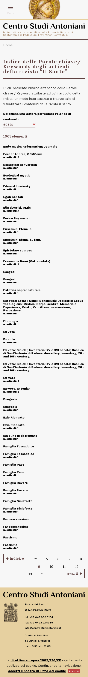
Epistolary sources (17, 250)
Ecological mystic (16, 175)
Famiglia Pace (13, 464)
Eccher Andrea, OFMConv (22, 154)
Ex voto (9, 331)
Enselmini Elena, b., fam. (22, 239)
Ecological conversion (20, 164)
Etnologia (10, 321)
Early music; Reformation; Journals (30, 146)
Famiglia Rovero (15, 482)
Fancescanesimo (16, 519)
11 (64, 566)
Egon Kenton (13, 197)
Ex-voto (9, 378)
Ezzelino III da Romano (20, 435)
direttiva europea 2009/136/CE (36, 660)
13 (30, 574)
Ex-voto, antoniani (17, 388)
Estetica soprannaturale (22, 290)
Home (8, 45)
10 (51, 566)
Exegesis (10, 399)
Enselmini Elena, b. (17, 229)
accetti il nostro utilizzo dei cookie (37, 671)
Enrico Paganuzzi (16, 218)
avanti (72, 573)
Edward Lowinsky (16, 186)
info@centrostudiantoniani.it (43, 627)
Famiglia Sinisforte (17, 501)
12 (77, 566)
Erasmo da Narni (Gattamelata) (26, 261)
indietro (17, 558)
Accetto (74, 671)
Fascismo (10, 537)
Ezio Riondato (13, 417)
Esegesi (9, 271)
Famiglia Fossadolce (18, 446)
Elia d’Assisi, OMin (17, 207)
